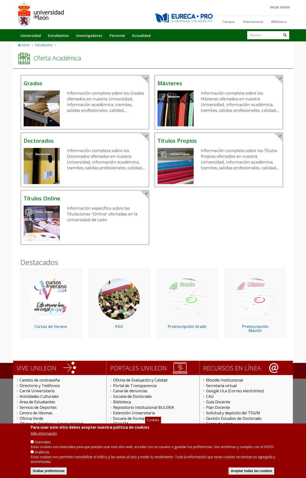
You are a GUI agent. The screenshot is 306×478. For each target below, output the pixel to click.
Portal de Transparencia (135, 385)
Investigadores (89, 35)
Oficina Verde (31, 418)
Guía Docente (218, 402)
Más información (44, 436)
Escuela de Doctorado (132, 396)
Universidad (30, 35)
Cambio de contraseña (40, 380)
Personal (117, 35)
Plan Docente (218, 407)
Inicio (26, 45)
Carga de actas (219, 423)
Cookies (153, 422)
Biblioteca (278, 21)
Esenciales (43, 445)
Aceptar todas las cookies (251, 474)
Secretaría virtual (221, 385)
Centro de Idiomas (36, 413)
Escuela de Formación (132, 418)
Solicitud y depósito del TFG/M (233, 413)
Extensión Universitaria (134, 413)
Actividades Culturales (39, 396)
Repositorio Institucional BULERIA (143, 407)
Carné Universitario (37, 391)
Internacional (253, 21)
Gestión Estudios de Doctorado (234, 418)
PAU (119, 326)
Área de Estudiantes (37, 402)
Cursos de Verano (50, 326)
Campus (228, 21)
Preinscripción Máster (255, 328)
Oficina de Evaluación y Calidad (140, 380)
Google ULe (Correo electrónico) (235, 391)
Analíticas (42, 455)
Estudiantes (58, 35)
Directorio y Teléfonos (40, 385)
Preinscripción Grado (187, 326)
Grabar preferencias (49, 474)
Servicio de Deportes (38, 407)
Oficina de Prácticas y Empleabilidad (51, 423)
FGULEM (120, 423)
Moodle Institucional (224, 380)
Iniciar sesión (280, 7)
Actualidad (141, 35)
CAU (210, 396)
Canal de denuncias (130, 391)
